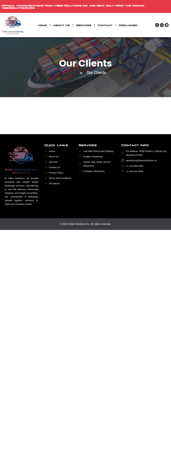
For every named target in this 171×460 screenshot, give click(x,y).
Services (83, 25)
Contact (105, 25)
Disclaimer (128, 25)
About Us (61, 25)
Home (42, 25)
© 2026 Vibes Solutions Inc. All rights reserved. (85, 224)
